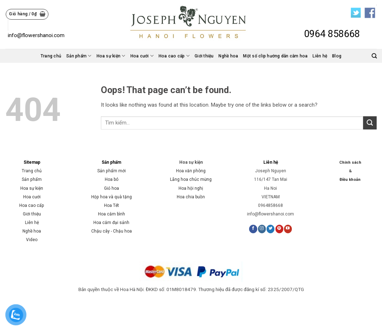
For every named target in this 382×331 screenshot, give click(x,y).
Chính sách (350, 162)
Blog (336, 56)
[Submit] (370, 122)
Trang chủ (51, 56)
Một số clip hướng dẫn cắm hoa (275, 56)
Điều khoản (350, 179)
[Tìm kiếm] (374, 55)
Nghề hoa (228, 56)
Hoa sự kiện (111, 55)
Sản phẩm (78, 55)
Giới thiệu (204, 56)
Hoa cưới (142, 55)
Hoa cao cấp (174, 55)
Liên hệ (320, 56)
